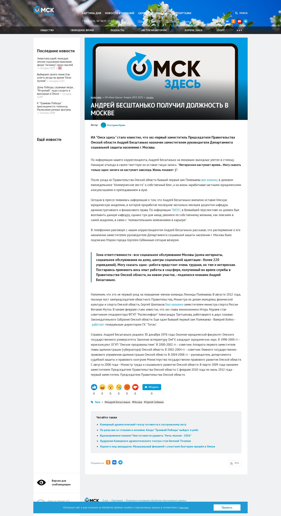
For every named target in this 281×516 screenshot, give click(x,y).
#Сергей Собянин (154, 402)
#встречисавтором (154, 30)
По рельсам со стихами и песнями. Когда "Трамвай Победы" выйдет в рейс (149, 430)
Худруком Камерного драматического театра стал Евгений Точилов (145, 441)
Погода (142, 21)
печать (149, 97)
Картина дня (91, 13)
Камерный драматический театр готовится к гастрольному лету (143, 424)
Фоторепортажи (178, 13)
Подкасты (117, 30)
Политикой (184, 507)
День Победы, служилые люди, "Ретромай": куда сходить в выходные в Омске (55, 90)
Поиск (241, 13)
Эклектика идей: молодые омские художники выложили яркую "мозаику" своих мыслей (55, 62)
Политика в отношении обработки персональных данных (156, 500)
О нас (105, 500)
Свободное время (82, 30)
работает (98, 324)
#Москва (137, 402)
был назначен (174, 304)
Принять (227, 507)
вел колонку (209, 180)
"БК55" (176, 210)
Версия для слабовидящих (61, 482)
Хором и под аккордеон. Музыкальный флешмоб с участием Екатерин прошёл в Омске (157, 446)
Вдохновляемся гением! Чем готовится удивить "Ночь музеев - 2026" (145, 435)
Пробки (170, 21)
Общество (47, 30)
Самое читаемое (150, 13)
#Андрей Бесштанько (117, 402)
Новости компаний (119, 13)
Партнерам (117, 500)
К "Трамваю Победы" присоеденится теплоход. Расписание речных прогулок (54, 106)
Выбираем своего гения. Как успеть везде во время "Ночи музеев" (54, 78)
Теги (97, 402)
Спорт (221, 30)
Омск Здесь (51, 14)
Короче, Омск (194, 30)
